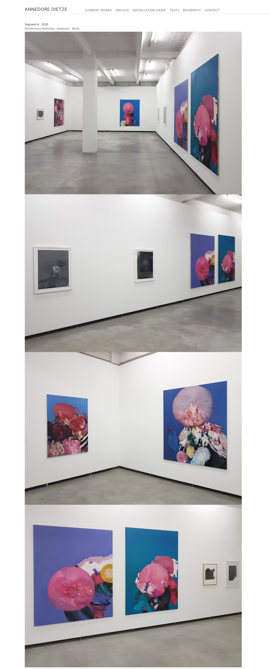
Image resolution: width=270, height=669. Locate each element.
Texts (174, 10)
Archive (122, 10)
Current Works (98, 10)
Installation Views (149, 10)
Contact (212, 10)
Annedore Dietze (46, 9)
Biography (192, 10)
